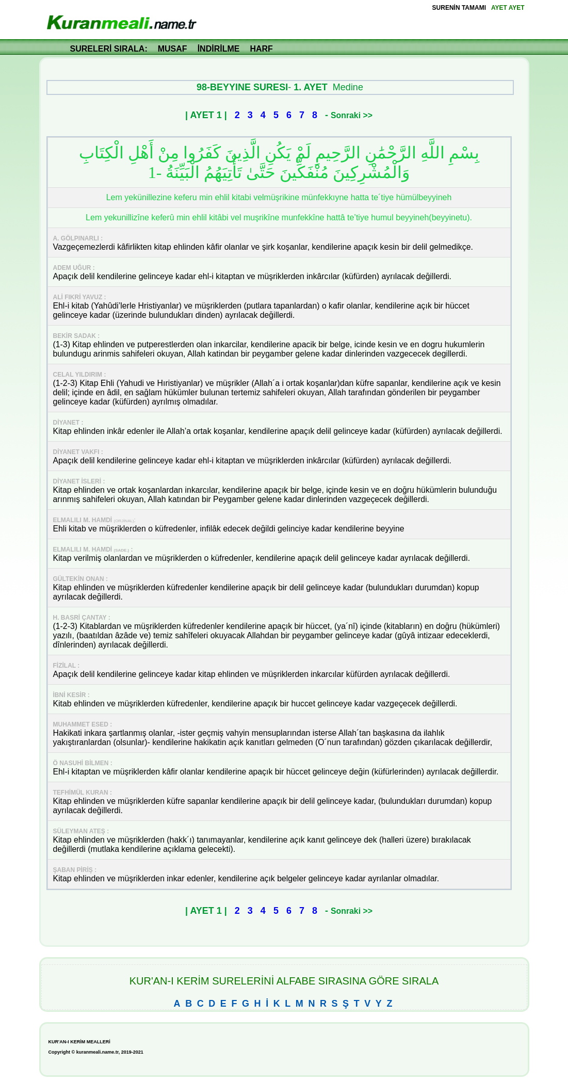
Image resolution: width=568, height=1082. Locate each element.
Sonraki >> (351, 115)
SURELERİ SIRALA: (109, 48)
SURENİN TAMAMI (459, 7)
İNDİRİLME (219, 48)
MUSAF (172, 48)
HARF (261, 48)
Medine (348, 87)
